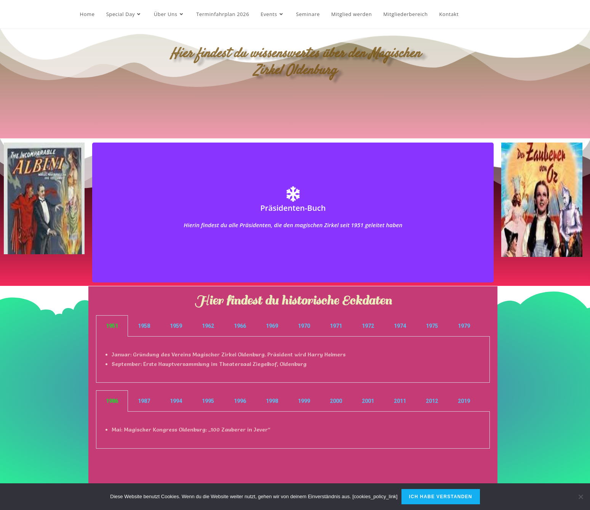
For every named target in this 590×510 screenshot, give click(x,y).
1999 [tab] (304, 401)
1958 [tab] (144, 326)
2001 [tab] (368, 401)
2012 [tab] (432, 401)
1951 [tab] (112, 326)
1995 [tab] (208, 401)
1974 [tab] (400, 326)
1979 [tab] (464, 326)
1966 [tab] (240, 326)
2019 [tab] (464, 401)
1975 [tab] (432, 326)
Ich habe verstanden (440, 496)
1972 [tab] (368, 326)
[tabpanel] (293, 360)
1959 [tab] (176, 326)
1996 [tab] (240, 401)
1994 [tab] (176, 401)
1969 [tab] (272, 326)
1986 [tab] (112, 401)
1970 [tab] (304, 326)
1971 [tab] (336, 326)
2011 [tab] (400, 401)
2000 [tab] (336, 401)
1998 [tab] (272, 401)
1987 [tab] (144, 401)
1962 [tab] (208, 326)
